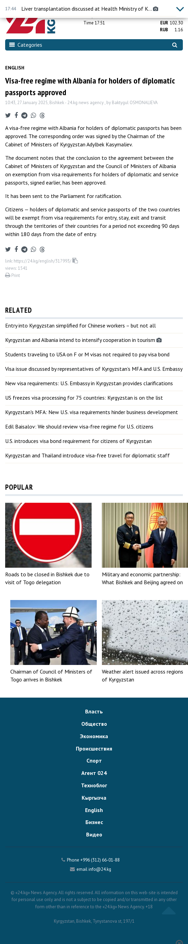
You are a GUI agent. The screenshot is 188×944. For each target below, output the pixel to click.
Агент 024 (94, 772)
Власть (94, 711)
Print (12, 275)
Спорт (94, 760)
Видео (94, 834)
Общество (94, 723)
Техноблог (94, 785)
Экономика (94, 736)
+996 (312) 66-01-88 (100, 860)
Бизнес (94, 822)
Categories (25, 44)
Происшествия (94, 748)
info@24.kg (100, 869)
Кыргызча (94, 797)
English (14, 68)
